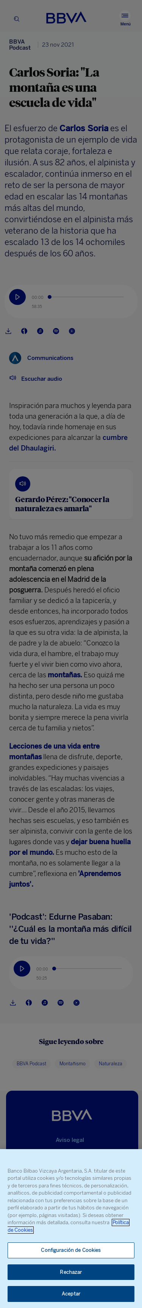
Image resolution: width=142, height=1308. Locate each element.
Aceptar (71, 1294)
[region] (71, 1228)
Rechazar (71, 1272)
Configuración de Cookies (71, 1250)
